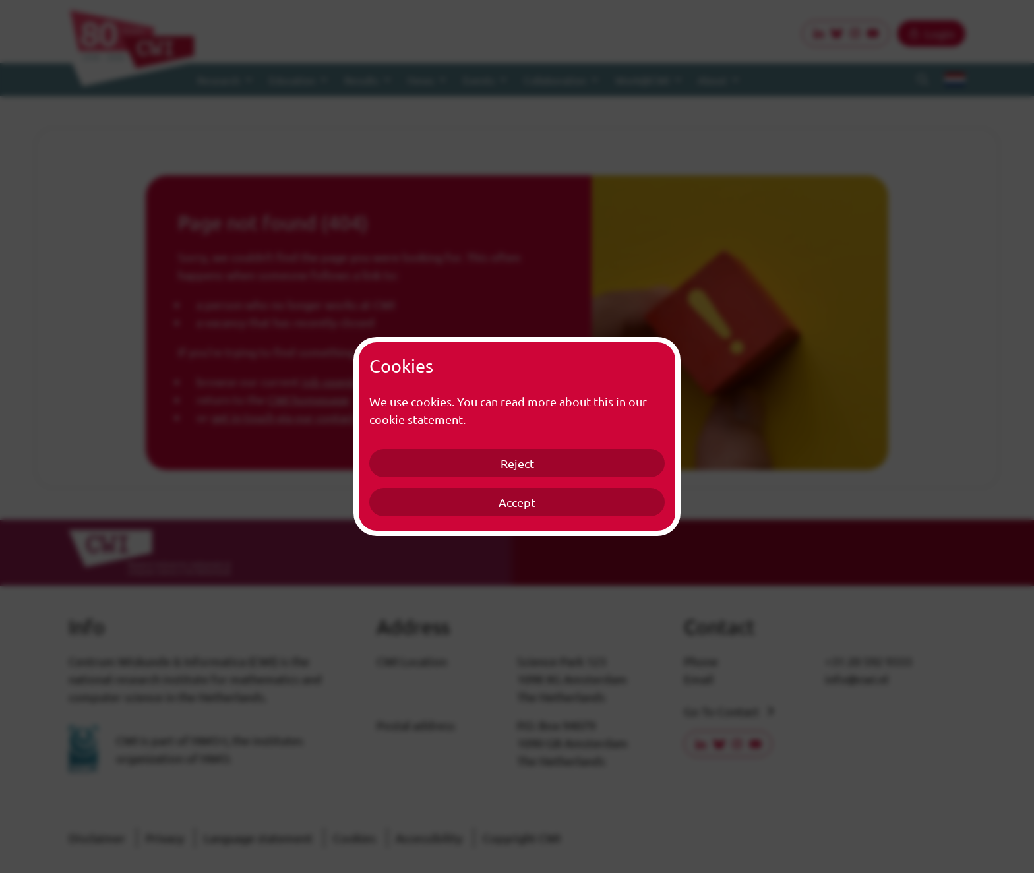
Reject (517, 463)
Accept (517, 502)
